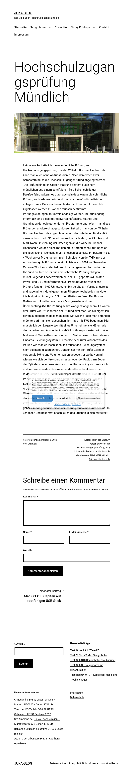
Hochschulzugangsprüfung (90, 447)
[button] (99, 374)
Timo (17, 709)
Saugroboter (38, 27)
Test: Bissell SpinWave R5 (84, 650)
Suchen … (19, 643)
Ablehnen (64, 398)
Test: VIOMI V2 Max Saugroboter (88, 655)
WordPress (112, 763)
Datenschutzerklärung (62, 404)
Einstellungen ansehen (89, 398)
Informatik (79, 451)
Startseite (20, 27)
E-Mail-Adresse (79, 532)
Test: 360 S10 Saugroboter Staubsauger (92, 660)
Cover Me (61, 27)
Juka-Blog (23, 13)
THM (92, 455)
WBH (98, 455)
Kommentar (30, 496)
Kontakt (104, 27)
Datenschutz (77, 697)
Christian (32, 443)
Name (27, 532)
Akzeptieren (42, 398)
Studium (105, 440)
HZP (107, 447)
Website (27, 550)
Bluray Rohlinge (80, 27)
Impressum (76, 404)
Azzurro (18, 738)
